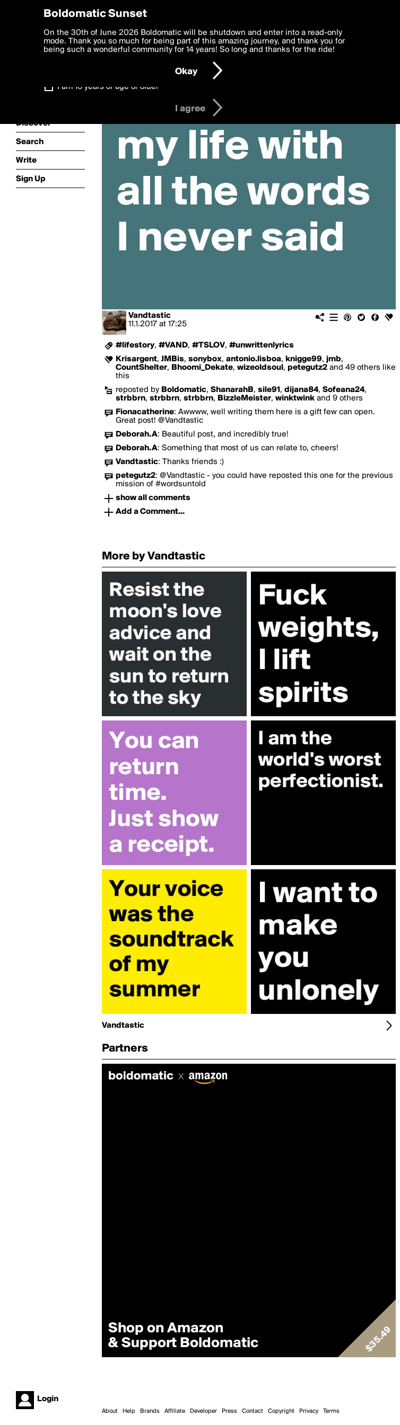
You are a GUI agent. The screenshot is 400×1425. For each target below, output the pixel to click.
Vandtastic (149, 315)
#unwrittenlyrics (261, 345)
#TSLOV (208, 345)
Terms (331, 1411)
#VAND (173, 345)
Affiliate (174, 1411)
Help (129, 1411)
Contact (252, 1411)
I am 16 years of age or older (108, 87)
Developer (203, 1411)
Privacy (308, 1411)
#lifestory (135, 345)
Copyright (281, 1411)
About (110, 1411)
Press (229, 1411)
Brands (150, 1411)
